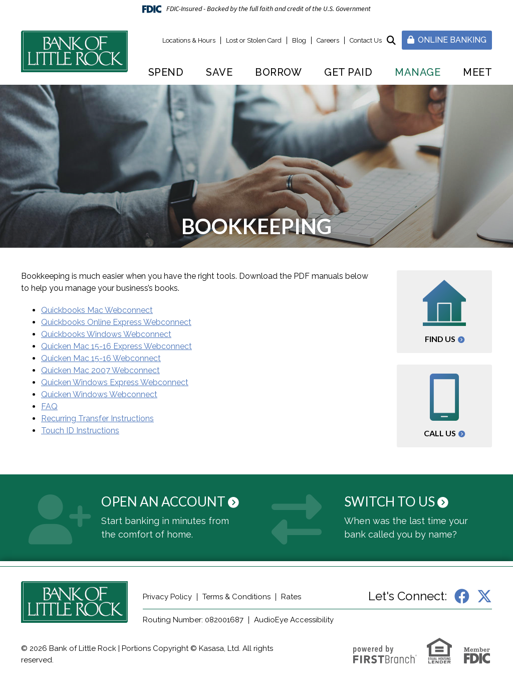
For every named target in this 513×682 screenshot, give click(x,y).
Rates (291, 596)
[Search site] (391, 40)
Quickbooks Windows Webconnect (106, 334)
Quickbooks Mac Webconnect (97, 310)
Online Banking (446, 40)
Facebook (461, 596)
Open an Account (163, 501)
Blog (299, 40)
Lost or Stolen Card (254, 40)
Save (219, 72)
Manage (417, 72)
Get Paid (348, 72)
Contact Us (366, 40)
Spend (166, 72)
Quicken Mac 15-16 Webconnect (101, 358)
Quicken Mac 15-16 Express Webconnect (116, 346)
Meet (477, 72)
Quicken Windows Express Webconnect (114, 382)
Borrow (278, 72)
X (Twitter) (484, 596)
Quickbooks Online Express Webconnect (116, 322)
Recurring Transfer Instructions (97, 418)
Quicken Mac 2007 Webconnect (100, 370)
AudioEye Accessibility (294, 619)
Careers (328, 40)
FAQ (49, 406)
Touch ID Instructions (80, 430)
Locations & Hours (188, 40)
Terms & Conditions (236, 596)
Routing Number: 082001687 (193, 619)
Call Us (440, 433)
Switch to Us (389, 501)
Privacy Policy (167, 596)
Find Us (440, 339)
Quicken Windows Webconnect (99, 394)
